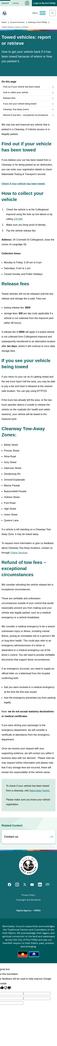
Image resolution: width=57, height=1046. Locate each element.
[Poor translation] (7, 988)
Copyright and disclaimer (28, 899)
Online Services (19, 552)
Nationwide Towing (39, 790)
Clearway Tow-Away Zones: (28, 109)
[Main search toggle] (52, 13)
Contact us (11, 836)
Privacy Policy (28, 895)
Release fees (28, 98)
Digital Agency (23, 910)
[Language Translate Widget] (27, 3)
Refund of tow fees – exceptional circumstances (28, 115)
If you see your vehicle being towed (28, 104)
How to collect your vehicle (28, 92)
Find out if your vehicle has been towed (28, 87)
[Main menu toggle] (39, 13)
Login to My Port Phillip (44, 3)
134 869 (18, 219)
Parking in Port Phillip (37, 22)
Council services (17, 22)
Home (4, 22)
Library (16, 3)
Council (5, 3)
